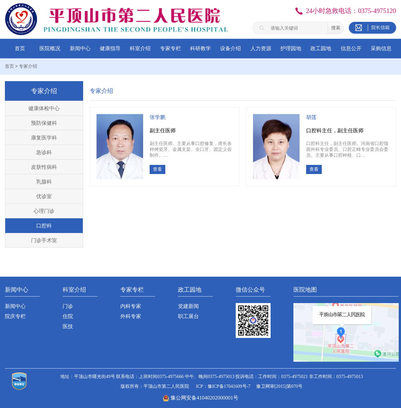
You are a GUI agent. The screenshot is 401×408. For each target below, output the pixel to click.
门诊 (68, 306)
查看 (157, 169)
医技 (68, 326)
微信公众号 (250, 289)
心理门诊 (44, 211)
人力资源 (260, 48)
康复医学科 (44, 137)
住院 (68, 316)
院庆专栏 (15, 316)
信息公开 (351, 48)
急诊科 (44, 152)
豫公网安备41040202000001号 (204, 398)
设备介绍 (230, 48)
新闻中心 (80, 48)
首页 (20, 48)
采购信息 (381, 48)
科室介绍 (140, 48)
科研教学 (200, 48)
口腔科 (44, 225)
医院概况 (49, 48)
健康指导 (110, 48)
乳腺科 (44, 181)
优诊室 (44, 196)
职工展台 (188, 316)
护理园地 (290, 48)
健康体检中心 (44, 108)
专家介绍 (28, 66)
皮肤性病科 (44, 167)
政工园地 (320, 48)
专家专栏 (170, 48)
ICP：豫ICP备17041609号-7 (223, 386)
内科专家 (130, 306)
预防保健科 (44, 123)
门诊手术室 (44, 240)
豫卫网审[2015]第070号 (279, 386)
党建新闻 (188, 306)
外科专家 (130, 316)
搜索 (335, 27)
